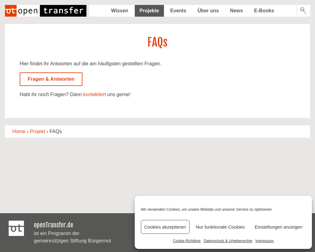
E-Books (264, 10)
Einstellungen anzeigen (278, 227)
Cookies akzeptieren (165, 227)
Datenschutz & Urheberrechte (228, 241)
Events (178, 10)
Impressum (264, 241)
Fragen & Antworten (51, 79)
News (236, 10)
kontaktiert (94, 94)
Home (19, 131)
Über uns (208, 10)
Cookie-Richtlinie (187, 241)
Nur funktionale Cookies (220, 227)
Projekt (37, 131)
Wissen (119, 10)
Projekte (149, 10)
